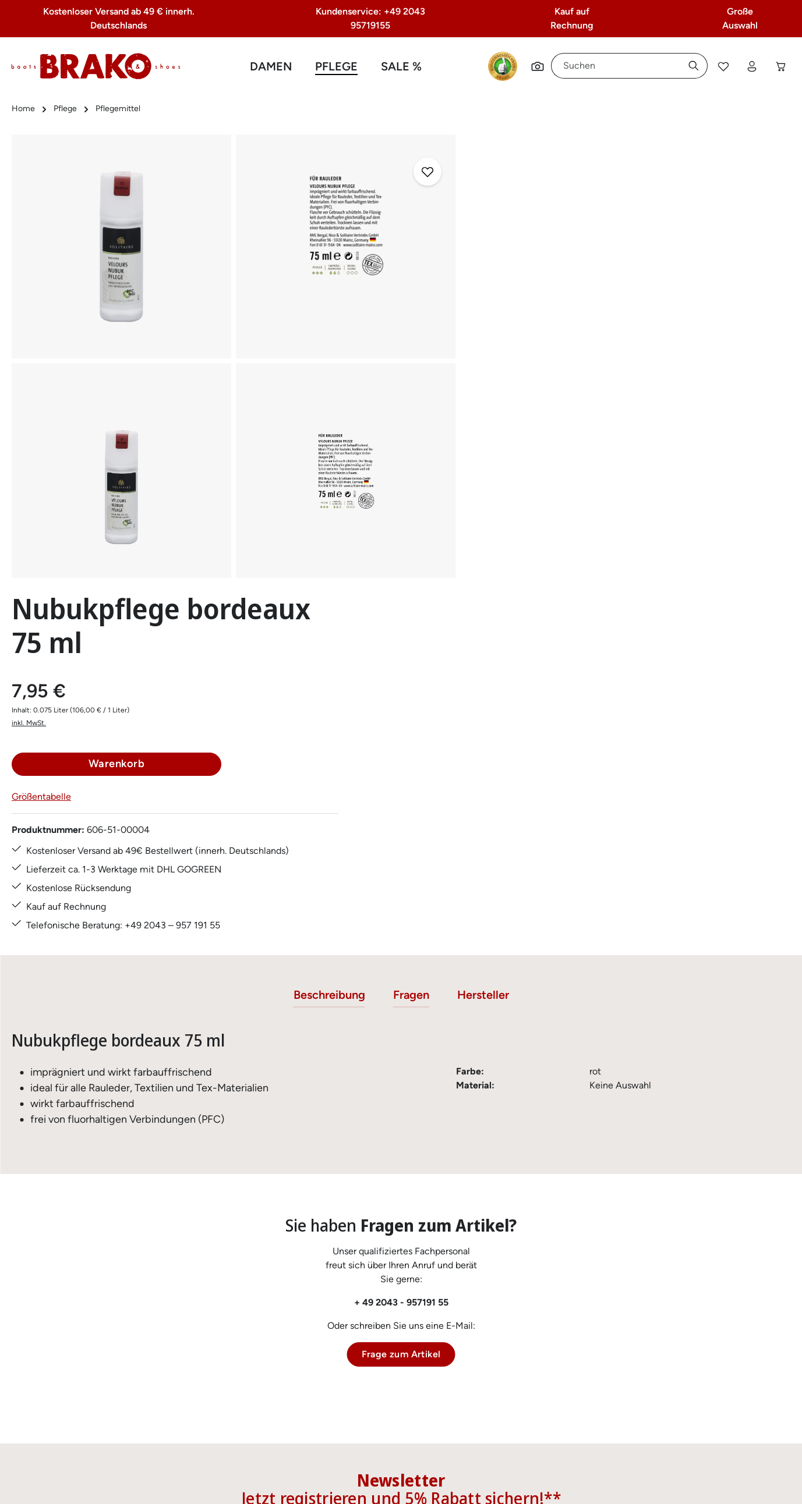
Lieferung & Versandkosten (334, 1359)
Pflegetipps (302, 1338)
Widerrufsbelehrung (520, 1338)
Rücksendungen (312, 1380)
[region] (234, 356)
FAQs (290, 1275)
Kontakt (295, 1317)
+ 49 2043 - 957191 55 (401, 937)
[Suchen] (536, 66)
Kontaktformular (115, 1323)
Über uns (497, 1359)
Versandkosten (532, 1486)
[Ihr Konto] (751, 66)
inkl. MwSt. (496, 255)
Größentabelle (509, 329)
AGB (489, 1275)
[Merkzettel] (722, 66)
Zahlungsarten (308, 1401)
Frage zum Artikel (401, 989)
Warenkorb (584, 296)
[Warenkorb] (780, 66)
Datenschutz (505, 1296)
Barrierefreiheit (510, 1380)
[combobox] (615, 66)
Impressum (502, 1317)
